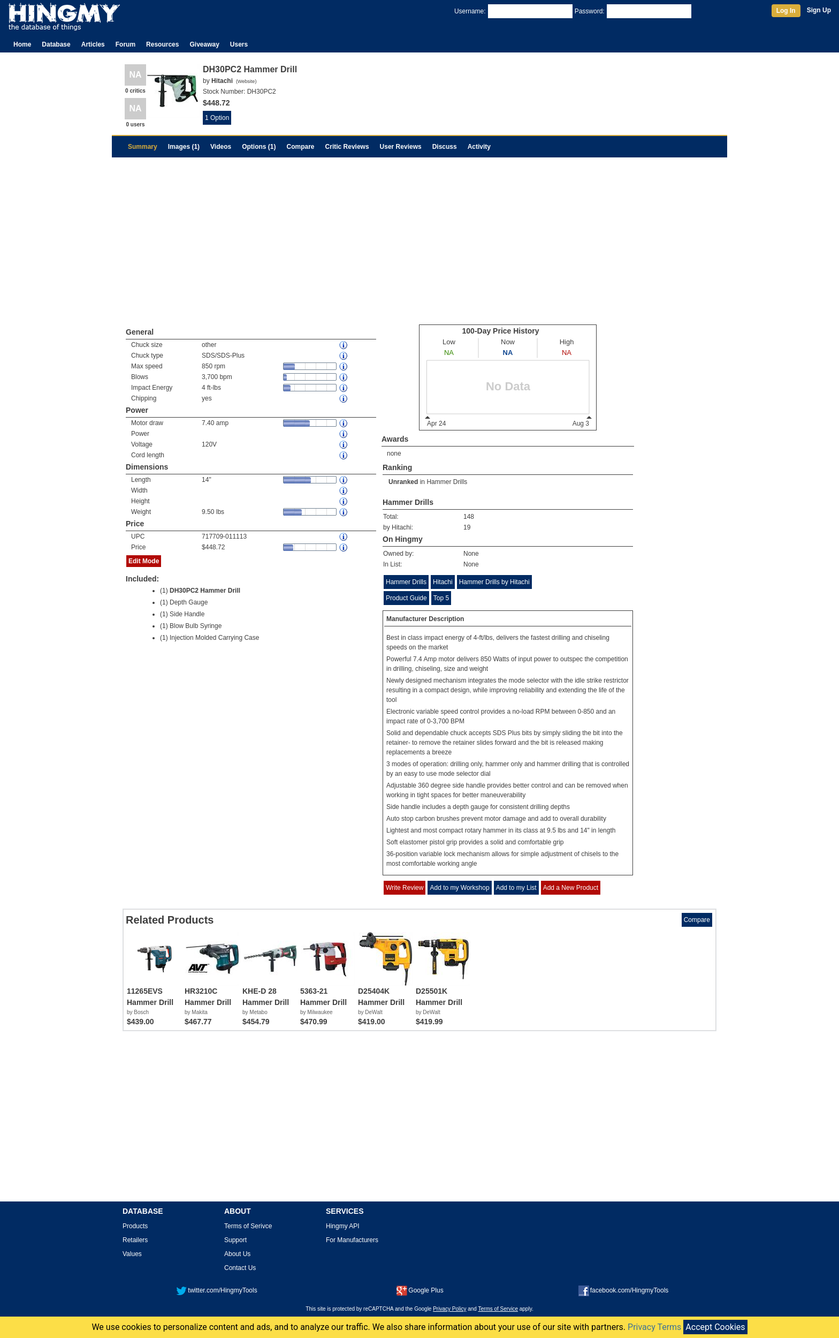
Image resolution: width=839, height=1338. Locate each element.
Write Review (404, 887)
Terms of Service (498, 1309)
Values (132, 1254)
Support (235, 1240)
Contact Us (240, 1268)
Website (246, 81)
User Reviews (401, 146)
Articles (93, 44)
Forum (125, 44)
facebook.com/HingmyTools (623, 1290)
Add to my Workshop (459, 887)
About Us (237, 1254)
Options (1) (259, 146)
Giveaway (204, 44)
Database (56, 44)
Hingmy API (343, 1226)
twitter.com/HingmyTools (216, 1290)
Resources (162, 44)
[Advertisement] (419, 238)
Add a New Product (570, 887)
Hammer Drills (446, 482)
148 (468, 516)
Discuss (444, 146)
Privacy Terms (654, 1327)
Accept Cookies (715, 1327)
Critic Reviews (347, 146)
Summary (142, 146)
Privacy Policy (449, 1309)
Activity (479, 146)
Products (135, 1226)
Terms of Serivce (248, 1226)
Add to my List (516, 887)
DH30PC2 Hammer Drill (205, 590)
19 (466, 527)
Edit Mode (143, 561)
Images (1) (184, 146)
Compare (301, 146)
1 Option (217, 118)
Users (239, 44)
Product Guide (406, 598)
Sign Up (819, 10)
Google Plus (419, 1290)
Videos (220, 146)
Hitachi (443, 582)
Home (22, 44)
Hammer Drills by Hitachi (494, 582)
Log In (786, 10)
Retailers (135, 1240)
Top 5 (441, 598)
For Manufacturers (352, 1240)
